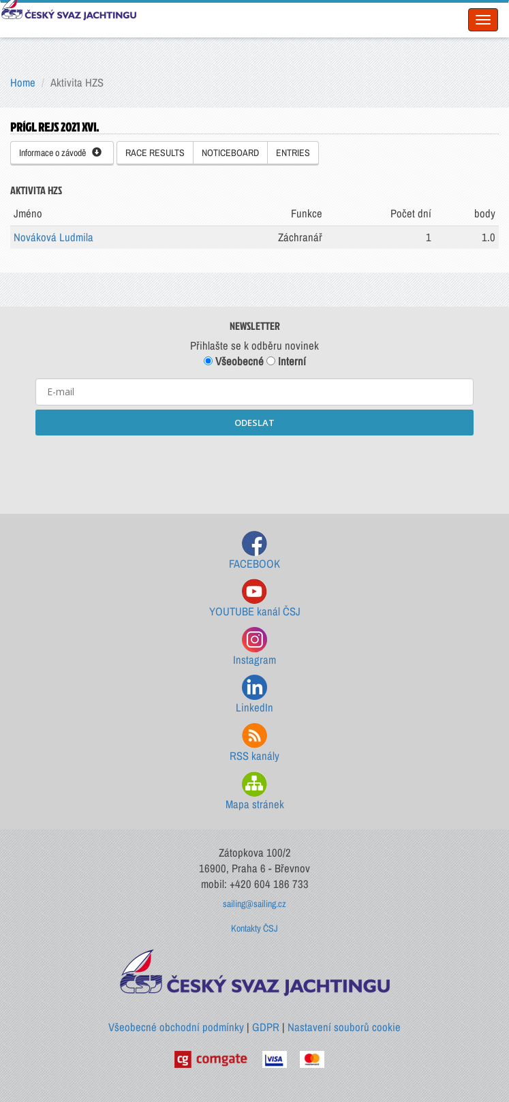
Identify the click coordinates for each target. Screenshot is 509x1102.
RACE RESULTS (155, 153)
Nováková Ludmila (53, 237)
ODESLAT (254, 422)
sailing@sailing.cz (254, 904)
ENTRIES (293, 153)
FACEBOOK (254, 551)
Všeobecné (234, 361)
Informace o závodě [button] (60, 153)
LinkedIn (254, 695)
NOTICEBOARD (230, 153)
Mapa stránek (255, 791)
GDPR (265, 1027)
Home (22, 82)
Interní (286, 361)
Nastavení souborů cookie (344, 1027)
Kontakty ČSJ (254, 928)
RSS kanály (254, 743)
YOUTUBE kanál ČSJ (254, 599)
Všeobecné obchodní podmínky (176, 1027)
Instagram (254, 647)
